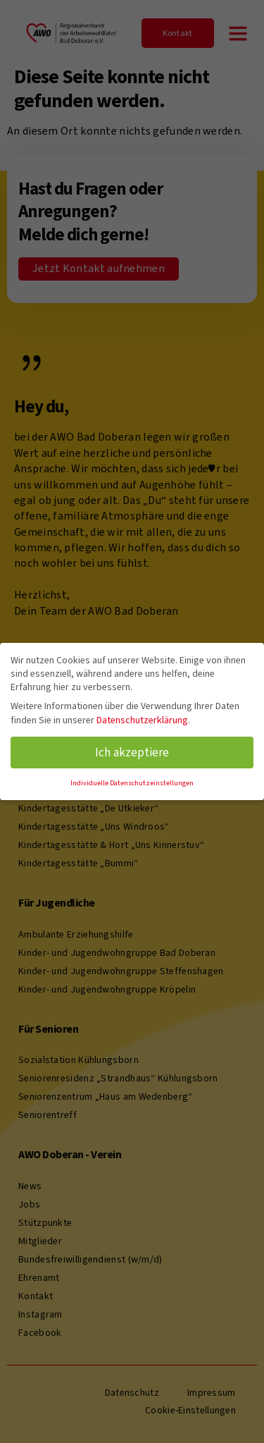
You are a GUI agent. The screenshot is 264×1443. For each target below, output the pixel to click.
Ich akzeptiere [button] (132, 752)
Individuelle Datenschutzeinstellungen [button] (132, 782)
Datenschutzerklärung (142, 720)
